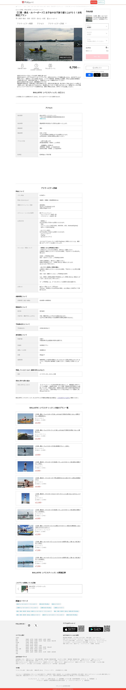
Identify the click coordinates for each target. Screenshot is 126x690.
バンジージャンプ (85, 643)
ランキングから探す (20, 670)
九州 (17, 652)
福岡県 (27, 652)
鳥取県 (27, 648)
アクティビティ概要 (25, 24)
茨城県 (36, 641)
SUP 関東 (55, 663)
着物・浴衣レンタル (67, 643)
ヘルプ (42, 678)
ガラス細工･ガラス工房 (78, 637)
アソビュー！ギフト (49, 670)
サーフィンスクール (101, 640)
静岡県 (27, 645)
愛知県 (36, 645)
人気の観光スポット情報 (61, 670)
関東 (17, 641)
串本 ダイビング (58, 662)
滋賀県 (27, 647)
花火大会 (97, 643)
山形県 (44, 639)
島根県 (31, 648)
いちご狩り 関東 (100, 662)
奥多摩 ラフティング (48, 662)
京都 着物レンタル (20, 659)
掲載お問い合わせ (39, 670)
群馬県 (31, 641)
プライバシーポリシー (75, 680)
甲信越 (17, 642)
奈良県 (44, 647)
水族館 (92, 643)
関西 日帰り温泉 (30, 660)
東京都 (48, 641)
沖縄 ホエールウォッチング (35, 662)
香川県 (31, 650)
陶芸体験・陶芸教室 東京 (74, 659)
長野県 (31, 642)
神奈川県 (54, 641)
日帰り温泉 (88, 637)
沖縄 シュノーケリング (96, 659)
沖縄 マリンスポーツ (20, 663)
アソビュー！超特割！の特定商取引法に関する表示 (51, 680)
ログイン (101, 2)
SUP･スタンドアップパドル (69, 639)
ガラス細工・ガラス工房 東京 (34, 663)
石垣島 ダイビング (85, 659)
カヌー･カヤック (97, 637)
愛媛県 (36, 650)
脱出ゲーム (76, 643)
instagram (29, 625)
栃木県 (27, 641)
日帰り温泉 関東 (39, 659)
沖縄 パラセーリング (95, 660)
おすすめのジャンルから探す (71, 635)
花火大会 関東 (62, 663)
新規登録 (94, 2)
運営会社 (86, 680)
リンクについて (32, 678)
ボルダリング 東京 (62, 659)
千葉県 (44, 641)
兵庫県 (40, 647)
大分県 (44, 652)
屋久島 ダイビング (20, 660)
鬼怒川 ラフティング (69, 662)
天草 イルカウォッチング (22, 662)
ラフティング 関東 (52, 660)
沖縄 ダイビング (30, 659)
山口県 (44, 648)
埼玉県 (40, 641)
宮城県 (36, 639)
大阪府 (36, 647)
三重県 (40, 645)
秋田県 (40, 639)
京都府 (31, 647)
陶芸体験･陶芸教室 (67, 637)
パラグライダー (79, 640)
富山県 (27, 644)
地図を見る (43, 118)
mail (104, 75)
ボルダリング (92, 642)
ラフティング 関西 (90, 662)
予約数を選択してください (95, 41)
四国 (17, 650)
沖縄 (17, 653)
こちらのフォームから (63, 397)
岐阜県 (31, 645)
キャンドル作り (66, 642)
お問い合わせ (51, 678)
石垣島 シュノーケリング (41, 660)
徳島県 (27, 650)
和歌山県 (49, 647)
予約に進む (97, 56)
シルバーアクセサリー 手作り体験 (80, 642)
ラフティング (100, 642)
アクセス (40, 24)
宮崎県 (48, 652)
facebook (89, 75)
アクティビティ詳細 (56, 24)
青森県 (27, 639)
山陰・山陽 (18, 648)
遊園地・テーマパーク (90, 640)
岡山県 (36, 648)
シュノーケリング (100, 639)
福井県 (36, 644)
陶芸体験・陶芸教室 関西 (50, 659)
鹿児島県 (54, 652)
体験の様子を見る (65, 57)
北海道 (17, 637)
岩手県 (31, 639)
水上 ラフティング (74, 660)
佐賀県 (31, 652)
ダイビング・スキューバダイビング (86, 639)
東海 (17, 645)
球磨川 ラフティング (80, 662)
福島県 (48, 639)
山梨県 (27, 642)
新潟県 (36, 642)
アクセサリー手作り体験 (69, 640)
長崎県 (36, 652)
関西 (17, 647)
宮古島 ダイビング (46, 663)
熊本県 (40, 652)
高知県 (40, 650)
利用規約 (92, 678)
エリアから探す (20, 635)
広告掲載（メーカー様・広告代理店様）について (72, 678)
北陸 (17, 644)
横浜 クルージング (84, 660)
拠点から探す (30, 670)
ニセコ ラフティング (63, 660)
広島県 (40, 648)
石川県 (31, 644)
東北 (17, 639)
